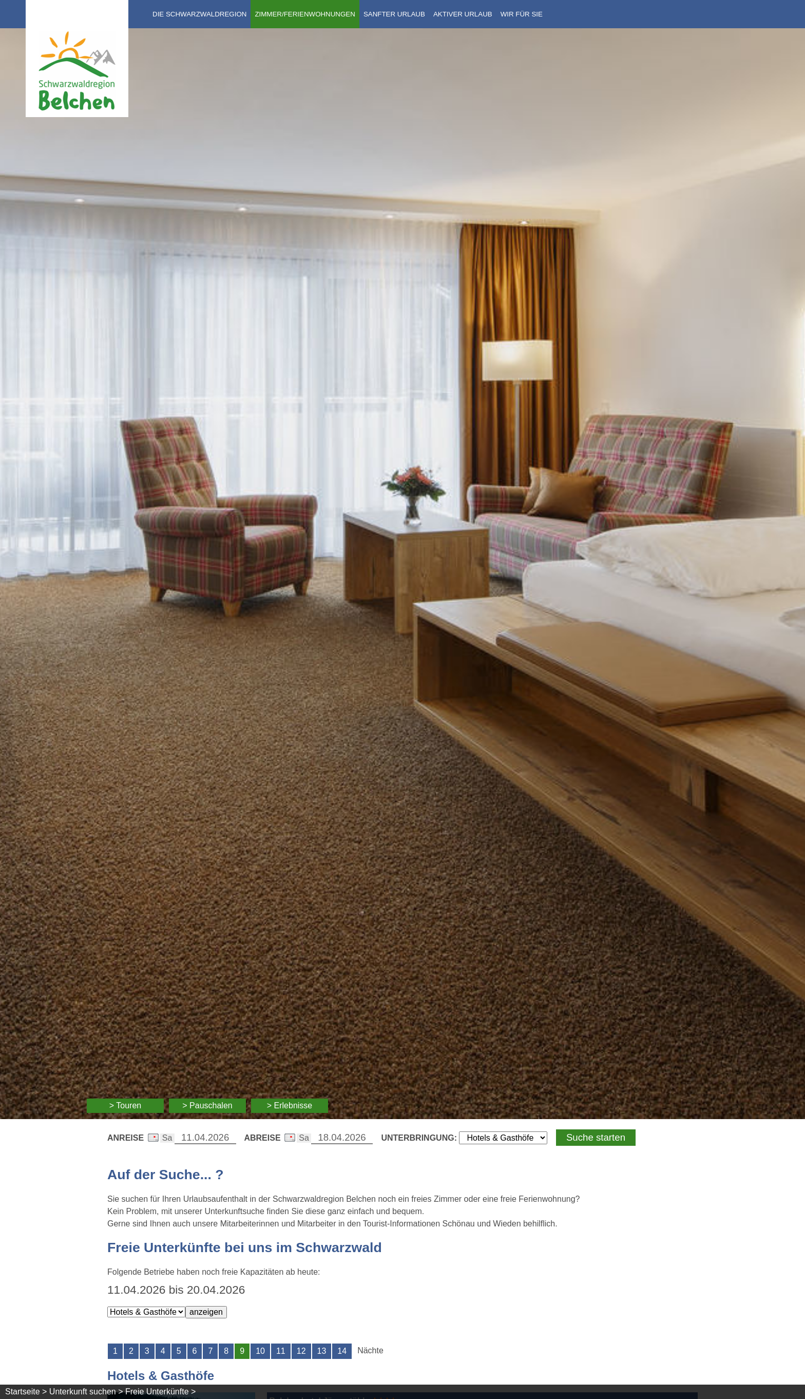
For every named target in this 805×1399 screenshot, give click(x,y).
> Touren (125, 1105)
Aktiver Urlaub (462, 14)
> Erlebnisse (290, 1105)
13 (322, 1351)
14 (342, 1351)
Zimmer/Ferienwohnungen (305, 14)
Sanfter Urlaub (394, 14)
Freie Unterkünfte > (160, 1391)
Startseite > (26, 1391)
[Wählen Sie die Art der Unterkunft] (146, 1312)
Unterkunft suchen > (86, 1391)
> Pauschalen (207, 1105)
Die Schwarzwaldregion (199, 14)
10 (260, 1351)
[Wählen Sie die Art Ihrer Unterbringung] (503, 1137)
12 (301, 1351)
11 (280, 1351)
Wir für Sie (522, 14)
